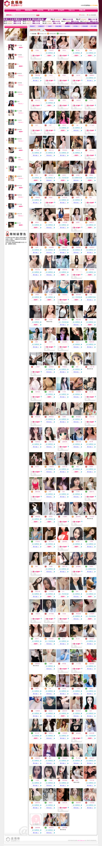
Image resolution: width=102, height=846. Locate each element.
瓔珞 (36, 566)
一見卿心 (78, 688)
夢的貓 (64, 663)
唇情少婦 (37, 591)
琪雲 (50, 491)
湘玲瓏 (64, 688)
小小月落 (19, 45)
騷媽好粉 (91, 342)
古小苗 (50, 294)
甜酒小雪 (64, 466)
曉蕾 (77, 367)
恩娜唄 (64, 416)
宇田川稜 (91, 780)
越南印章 (51, 827)
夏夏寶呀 (19, 139)
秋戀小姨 (78, 441)
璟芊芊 (50, 269)
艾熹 (36, 175)
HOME (83, 15)
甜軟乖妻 (37, 75)
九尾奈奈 (51, 50)
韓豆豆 (64, 125)
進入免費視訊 (49, 53)
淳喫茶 (37, 294)
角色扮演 (91, 247)
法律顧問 (19, 148)
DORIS (91, 100)
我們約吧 (64, 269)
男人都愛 (19, 111)
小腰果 (50, 663)
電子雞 (77, 50)
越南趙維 (19, 129)
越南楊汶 (37, 663)
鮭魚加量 (91, 733)
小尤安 (50, 222)
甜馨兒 (91, 688)
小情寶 (19, 167)
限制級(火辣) (43, 33)
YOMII (64, 391)
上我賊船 (51, 100)
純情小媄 (91, 416)
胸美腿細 (78, 416)
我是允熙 (78, 319)
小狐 (77, 125)
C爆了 (50, 125)
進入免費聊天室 (76, 177)
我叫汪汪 (37, 100)
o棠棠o (64, 100)
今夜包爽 (64, 222)
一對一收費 (93, 26)
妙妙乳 (77, 197)
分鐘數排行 (41, 26)
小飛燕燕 (51, 466)
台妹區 (50, 26)
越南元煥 (64, 247)
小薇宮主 (37, 613)
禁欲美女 (37, 269)
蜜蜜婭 (91, 175)
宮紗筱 (91, 319)
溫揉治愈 (64, 802)
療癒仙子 (91, 222)
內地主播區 (58, 26)
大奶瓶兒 (37, 711)
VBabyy (51, 75)
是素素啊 (51, 247)
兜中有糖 (19, 204)
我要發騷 (78, 247)
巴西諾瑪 (64, 733)
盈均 (63, 638)
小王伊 (50, 319)
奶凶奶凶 (19, 73)
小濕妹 (19, 157)
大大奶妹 (51, 591)
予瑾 (90, 294)
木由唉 (64, 613)
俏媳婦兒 (91, 75)
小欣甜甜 (19, 54)
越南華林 (78, 516)
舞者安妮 (19, 185)
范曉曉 (91, 566)
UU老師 (37, 150)
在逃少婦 (19, 213)
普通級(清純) (62, 33)
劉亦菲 (37, 466)
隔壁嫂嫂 (64, 780)
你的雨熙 (78, 391)
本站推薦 (67, 26)
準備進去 (64, 367)
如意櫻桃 (64, 342)
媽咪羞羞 (51, 416)
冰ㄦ (18, 64)
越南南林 (37, 827)
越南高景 (64, 711)
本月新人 (76, 26)
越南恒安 (37, 802)
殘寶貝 (50, 802)
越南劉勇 (64, 441)
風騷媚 (50, 197)
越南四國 (64, 827)
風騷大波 (51, 391)
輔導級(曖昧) (53, 33)
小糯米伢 (78, 100)
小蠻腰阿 (64, 516)
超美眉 (50, 516)
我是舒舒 (51, 638)
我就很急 (64, 294)
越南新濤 (19, 176)
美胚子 (37, 688)
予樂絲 (37, 50)
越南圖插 (78, 566)
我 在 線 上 (36, 80)
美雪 (90, 591)
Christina (78, 150)
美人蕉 (91, 391)
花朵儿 (77, 342)
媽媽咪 (91, 466)
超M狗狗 (91, 269)
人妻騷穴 (37, 367)
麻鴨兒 (37, 222)
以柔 (36, 125)
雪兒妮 (77, 541)
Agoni (36, 247)
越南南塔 (91, 758)
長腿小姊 (51, 441)
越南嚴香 (91, 663)
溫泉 (18, 101)
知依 (63, 491)
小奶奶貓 (19, 83)
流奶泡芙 (37, 391)
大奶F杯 (78, 75)
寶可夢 (91, 441)
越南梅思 (51, 367)
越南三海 (64, 566)
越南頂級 (37, 491)
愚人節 (19, 223)
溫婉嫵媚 (91, 638)
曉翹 (77, 269)
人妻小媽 (91, 367)
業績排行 (32, 26)
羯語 (90, 197)
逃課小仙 (51, 150)
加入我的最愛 (92, 15)
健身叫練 (78, 294)
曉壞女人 (51, 733)
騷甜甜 (50, 711)
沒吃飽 (77, 175)
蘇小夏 (37, 733)
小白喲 (77, 491)
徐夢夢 (77, 222)
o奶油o (64, 50)
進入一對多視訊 (63, 177)
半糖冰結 (37, 197)
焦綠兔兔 (19, 195)
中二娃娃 (91, 125)
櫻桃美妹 (37, 516)
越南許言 (91, 491)
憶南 (77, 591)
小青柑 (91, 541)
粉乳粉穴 (51, 175)
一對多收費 (85, 26)
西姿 (77, 780)
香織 (90, 50)
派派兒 (64, 175)
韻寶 (36, 342)
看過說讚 (78, 613)
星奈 (50, 688)
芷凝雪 (50, 342)
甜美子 (37, 638)
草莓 (77, 466)
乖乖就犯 (64, 150)
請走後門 (64, 319)
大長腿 (50, 566)
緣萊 (50, 758)
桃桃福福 (19, 92)
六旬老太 (19, 120)
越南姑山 (91, 150)
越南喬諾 (64, 541)
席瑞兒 (64, 75)
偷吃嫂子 (37, 319)
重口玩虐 (51, 541)
